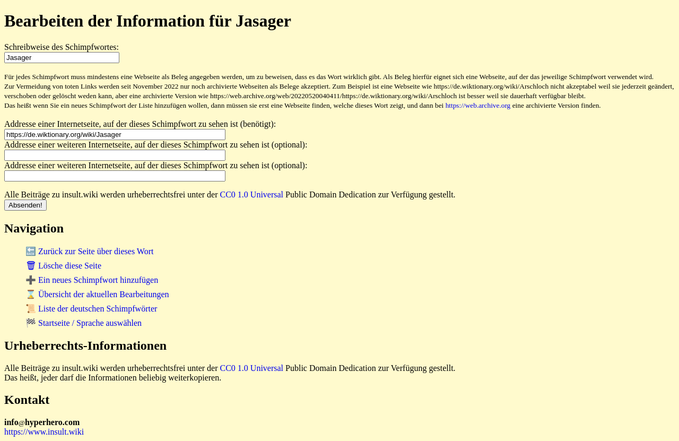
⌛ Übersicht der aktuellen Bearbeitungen (97, 294)
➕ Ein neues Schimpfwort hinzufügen (91, 279)
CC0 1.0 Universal (252, 194)
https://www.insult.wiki (44, 431)
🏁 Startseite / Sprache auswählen (83, 322)
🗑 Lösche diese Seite (63, 265)
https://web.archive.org (478, 105)
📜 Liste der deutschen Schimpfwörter (91, 308)
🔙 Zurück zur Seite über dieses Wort (89, 251)
